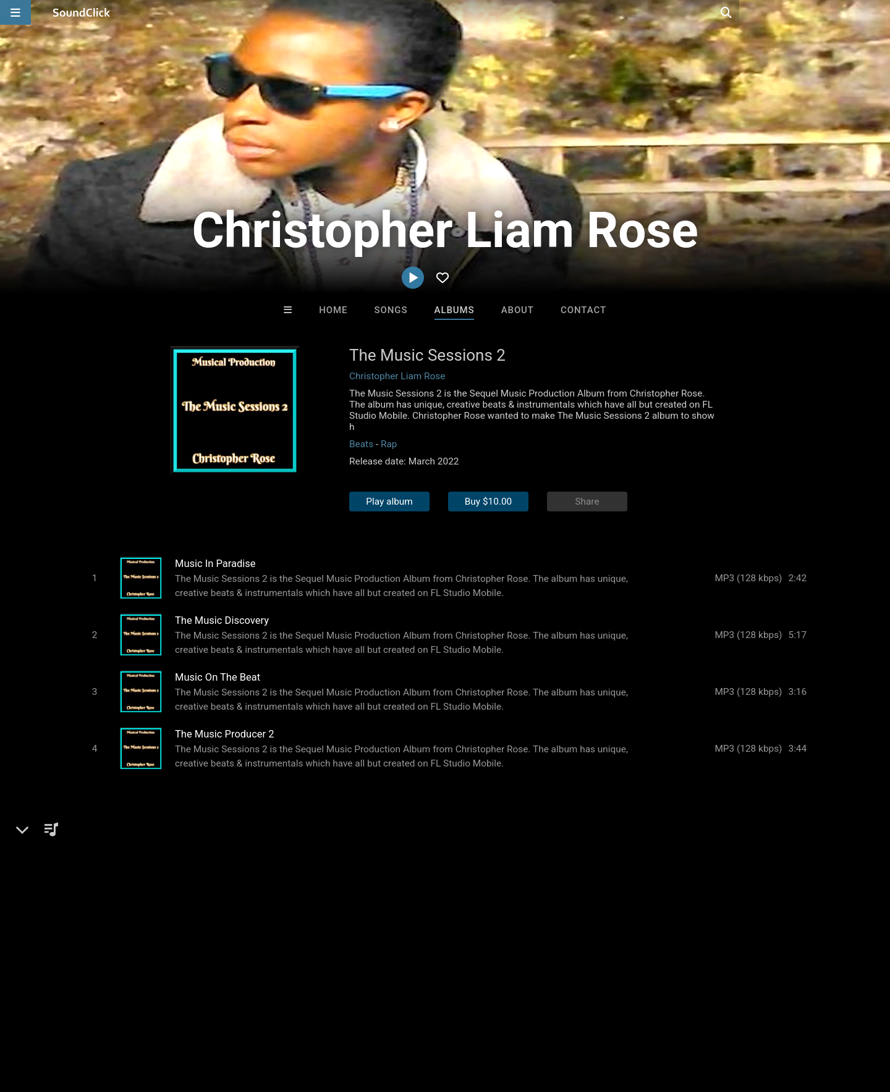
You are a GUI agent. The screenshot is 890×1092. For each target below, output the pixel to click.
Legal (333, 1018)
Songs (391, 310)
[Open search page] (877, 12)
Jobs (169, 1018)
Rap (389, 444)
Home (333, 310)
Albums (454, 310)
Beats (361, 444)
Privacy (294, 1018)
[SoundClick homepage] (82, 12)
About (517, 310)
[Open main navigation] (15, 12)
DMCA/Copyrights (230, 1018)
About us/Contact (109, 1018)
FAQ (52, 1018)
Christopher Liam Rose (397, 376)
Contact (583, 310)
